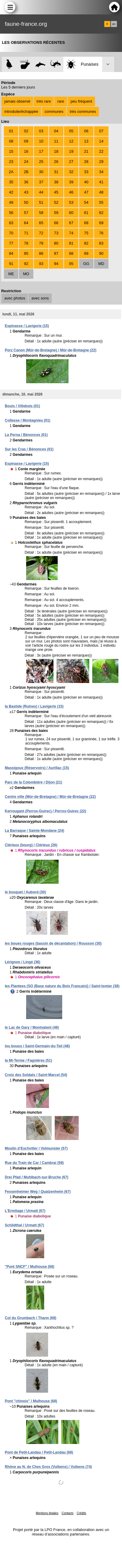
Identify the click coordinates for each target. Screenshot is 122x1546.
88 (71, 253)
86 (41, 253)
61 (86, 212)
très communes (83, 111)
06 (86, 131)
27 (71, 161)
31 (56, 172)
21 (86, 151)
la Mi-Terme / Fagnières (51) (28, 1060)
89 (86, 253)
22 (101, 151)
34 (101, 172)
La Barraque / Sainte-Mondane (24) (34, 831)
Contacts (67, 1513)
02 (26, 131)
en (113, 24)
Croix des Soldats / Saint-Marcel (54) (36, 1075)
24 (26, 161)
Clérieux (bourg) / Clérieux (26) (31, 845)
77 (11, 243)
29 (101, 161)
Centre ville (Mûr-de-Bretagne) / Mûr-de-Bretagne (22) (50, 797)
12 (71, 141)
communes (53, 111)
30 (41, 172)
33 (86, 172)
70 (11, 233)
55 (101, 202)
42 (11, 192)
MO (26, 274)
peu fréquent (81, 101)
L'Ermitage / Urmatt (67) (25, 1211)
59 (56, 212)
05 (71, 131)
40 (86, 182)
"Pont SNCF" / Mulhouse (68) (29, 1267)
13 (86, 141)
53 (71, 202)
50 (26, 202)
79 (41, 243)
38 (56, 182)
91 (11, 263)
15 (11, 151)
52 (56, 202)
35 (11, 182)
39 (71, 182)
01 (11, 131)
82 (86, 243)
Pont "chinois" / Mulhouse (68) (31, 1401)
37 (41, 182)
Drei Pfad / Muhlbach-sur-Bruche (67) (36, 1177)
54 (86, 202)
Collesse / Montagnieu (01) (27, 420)
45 (56, 192)
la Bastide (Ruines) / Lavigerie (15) (34, 706)
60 (71, 212)
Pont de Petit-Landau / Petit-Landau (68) (39, 1452)
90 (101, 253)
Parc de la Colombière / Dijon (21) (33, 782)
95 (71, 263)
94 (56, 263)
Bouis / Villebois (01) (22, 406)
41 (101, 182)
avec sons (40, 298)
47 (86, 192)
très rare (44, 101)
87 (56, 253)
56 (11, 212)
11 (56, 141)
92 (26, 263)
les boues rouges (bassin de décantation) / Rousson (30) (53, 943)
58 (41, 212)
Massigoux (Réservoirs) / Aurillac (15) (37, 768)
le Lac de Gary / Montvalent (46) (32, 1027)
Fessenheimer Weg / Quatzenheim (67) (38, 1192)
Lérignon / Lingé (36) (22, 962)
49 (11, 202)
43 (26, 192)
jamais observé (17, 101)
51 (41, 202)
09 (26, 141)
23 (11, 161)
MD (101, 263)
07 (101, 131)
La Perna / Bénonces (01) (26, 435)
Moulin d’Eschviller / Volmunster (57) (36, 1148)
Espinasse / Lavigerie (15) (27, 326)
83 (101, 243)
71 (26, 233)
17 (41, 151)
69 (101, 223)
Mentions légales (47, 1513)
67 (71, 223)
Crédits (81, 1513)
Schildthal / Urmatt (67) (24, 1225)
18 (56, 151)
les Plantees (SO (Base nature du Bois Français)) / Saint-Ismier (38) (62, 986)
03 (41, 131)
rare (60, 101)
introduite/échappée (21, 111)
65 (41, 223)
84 (11, 253)
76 (101, 233)
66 (56, 223)
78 (26, 243)
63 (11, 223)
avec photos (15, 298)
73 (56, 233)
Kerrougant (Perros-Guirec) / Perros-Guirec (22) (45, 811)
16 (26, 151)
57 (26, 212)
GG (86, 263)
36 (26, 182)
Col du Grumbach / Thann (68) (30, 1318)
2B (26, 172)
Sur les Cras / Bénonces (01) (29, 449)
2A (11, 172)
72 (41, 233)
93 (41, 263)
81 (71, 243)
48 (101, 192)
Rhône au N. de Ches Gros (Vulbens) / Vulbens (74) (48, 1467)
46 (71, 192)
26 (56, 161)
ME (11, 274)
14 (101, 141)
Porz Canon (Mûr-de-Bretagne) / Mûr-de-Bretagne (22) (50, 350)
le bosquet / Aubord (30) (25, 892)
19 (71, 151)
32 (71, 172)
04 (56, 131)
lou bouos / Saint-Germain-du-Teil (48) (37, 1046)
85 (26, 253)
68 (86, 223)
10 (41, 141)
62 (101, 212)
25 (41, 161)
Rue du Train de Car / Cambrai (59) (34, 1163)
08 (11, 141)
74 (71, 233)
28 (86, 161)
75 (86, 233)
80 (56, 243)
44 (41, 192)
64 (26, 223)
